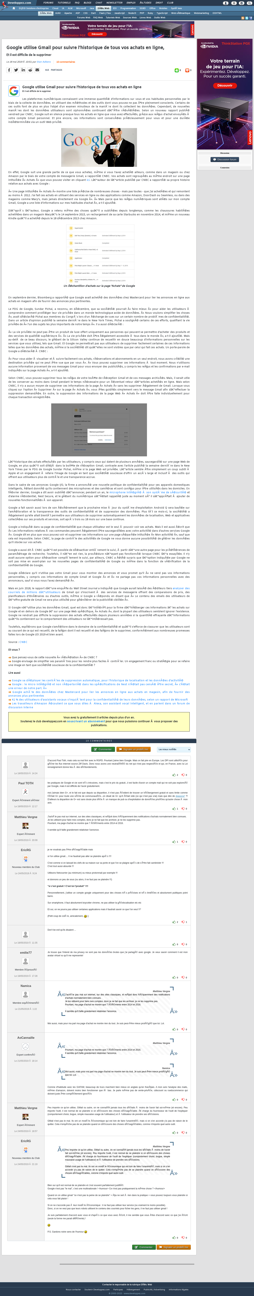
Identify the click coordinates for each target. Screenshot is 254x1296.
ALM (70, 8)
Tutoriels (64, 2)
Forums (48, 2)
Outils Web (159, 17)
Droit (159, 2)
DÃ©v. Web (103, 8)
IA (63, 8)
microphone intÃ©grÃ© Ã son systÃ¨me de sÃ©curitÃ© (148, 495)
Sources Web (130, 17)
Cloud (55, 8)
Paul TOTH (25, 790)
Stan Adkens (44, 64)
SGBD (143, 8)
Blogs (87, 2)
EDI (115, 8)
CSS (85, 13)
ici (88, 182)
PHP (142, 13)
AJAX (58, 13)
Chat (98, 2)
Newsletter (114, 2)
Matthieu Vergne (25, 824)
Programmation (128, 8)
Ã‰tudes (145, 2)
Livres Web (145, 17)
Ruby (150, 13)
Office (152, 8)
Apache (68, 13)
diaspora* (180, 803)
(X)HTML (217, 13)
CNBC (23, 644)
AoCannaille (25, 1044)
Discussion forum (224, 159)
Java (92, 8)
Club (170, 2)
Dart (93, 13)
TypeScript (162, 13)
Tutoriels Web (113, 17)
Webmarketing (201, 13)
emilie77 (26, 959)
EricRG (26, 857)
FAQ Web (98, 17)
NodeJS (132, 13)
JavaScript (119, 13)
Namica (26, 992)
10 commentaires (65, 64)
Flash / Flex (105, 13)
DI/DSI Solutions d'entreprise (34, 8)
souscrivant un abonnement (86, 724)
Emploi (131, 2)
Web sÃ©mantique (180, 13)
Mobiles (163, 8)
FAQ (77, 2)
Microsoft (81, 8)
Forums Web (83, 17)
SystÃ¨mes (176, 8)
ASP (78, 13)
